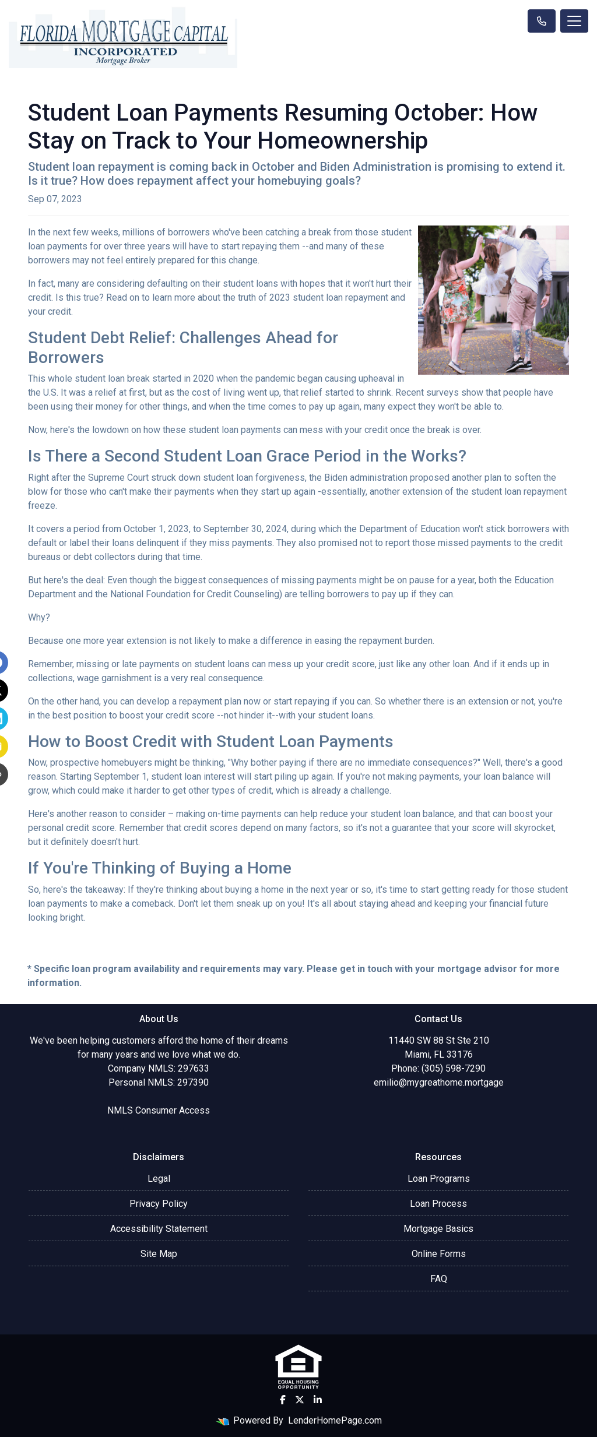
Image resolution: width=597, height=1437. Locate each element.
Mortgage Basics (438, 1228)
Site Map (159, 1253)
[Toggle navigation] (574, 21)
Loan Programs (439, 1178)
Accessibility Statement (159, 1228)
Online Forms (439, 1253)
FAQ (438, 1278)
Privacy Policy (158, 1203)
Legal (159, 1178)
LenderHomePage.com (335, 1420)
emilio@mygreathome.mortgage (439, 1082)
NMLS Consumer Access (158, 1110)
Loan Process (438, 1203)
